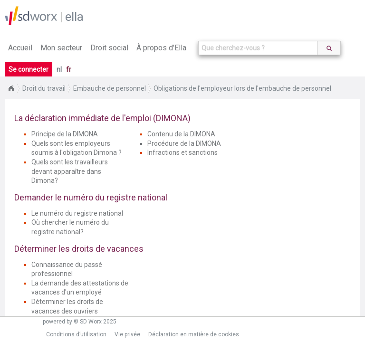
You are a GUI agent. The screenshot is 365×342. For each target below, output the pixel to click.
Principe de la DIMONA (64, 134)
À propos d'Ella (161, 47)
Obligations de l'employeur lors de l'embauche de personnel (242, 88)
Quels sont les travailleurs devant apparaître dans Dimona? (69, 171)
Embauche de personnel (109, 88)
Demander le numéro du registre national (90, 197)
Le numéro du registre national (77, 213)
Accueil (20, 47)
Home (11, 88)
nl (59, 69)
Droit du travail (44, 88)
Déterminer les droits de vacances (79, 249)
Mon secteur (61, 47)
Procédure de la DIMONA (184, 143)
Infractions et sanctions (182, 152)
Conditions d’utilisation (76, 334)
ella (74, 17)
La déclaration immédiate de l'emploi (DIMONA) (102, 118)
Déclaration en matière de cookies (193, 334)
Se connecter (28, 69)
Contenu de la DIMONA (181, 134)
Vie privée (127, 334)
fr (68, 69)
